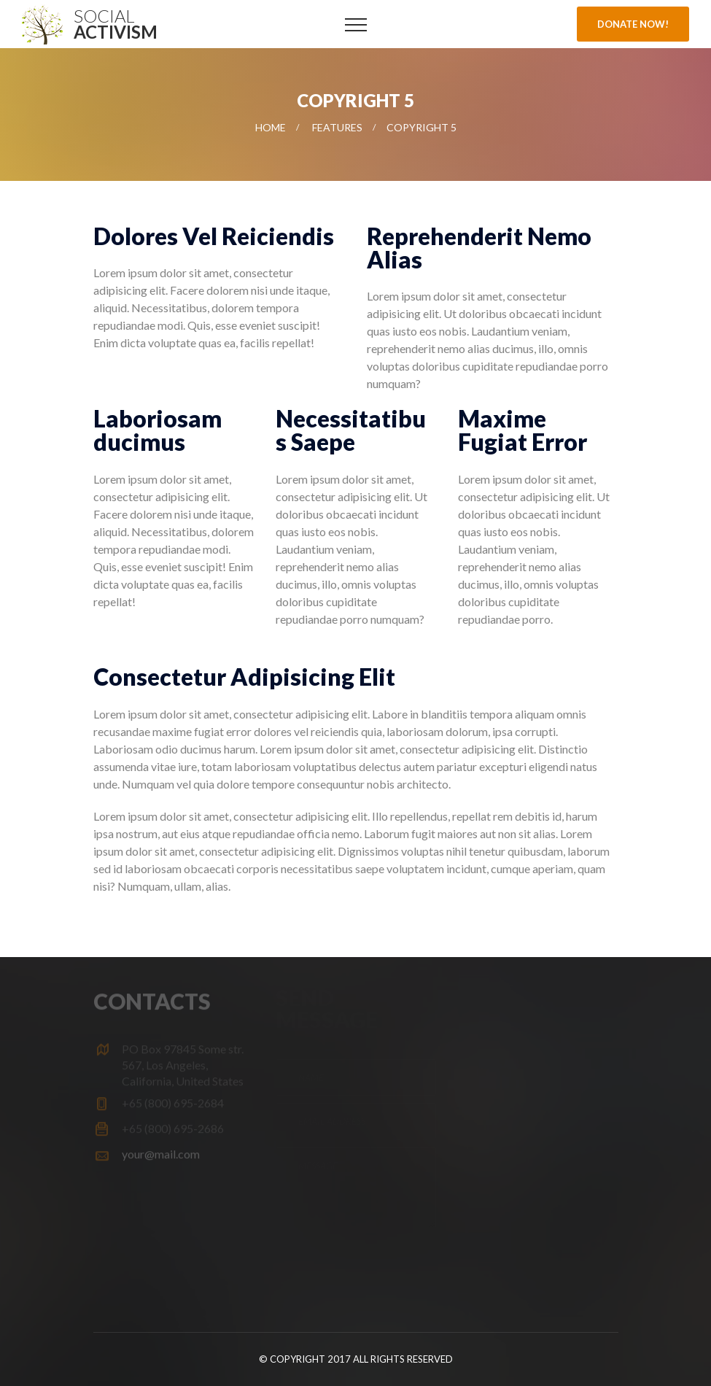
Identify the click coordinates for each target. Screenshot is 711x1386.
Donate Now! (633, 24)
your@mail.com (161, 1151)
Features (337, 127)
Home (270, 127)
